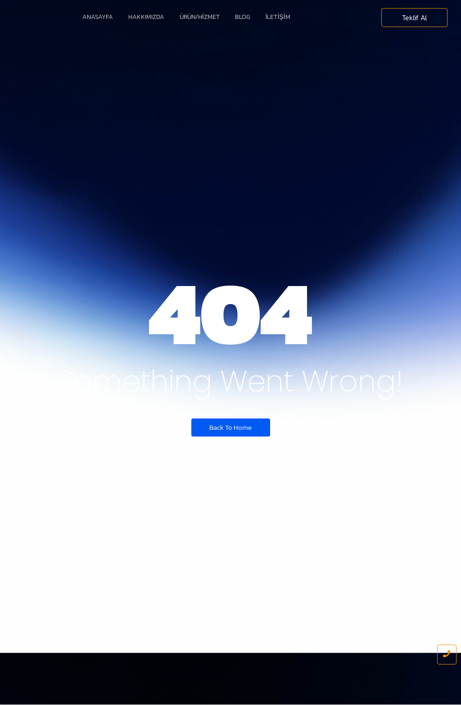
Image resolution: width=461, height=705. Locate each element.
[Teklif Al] (414, 17)
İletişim (278, 17)
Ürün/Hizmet (200, 17)
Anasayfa (97, 17)
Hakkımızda (146, 17)
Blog (242, 17)
